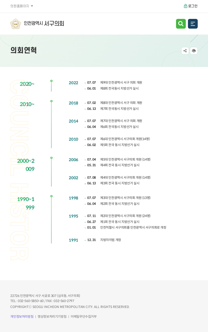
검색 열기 (181, 24)
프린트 (194, 51)
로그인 (193, 6)
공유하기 (185, 51)
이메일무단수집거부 (83, 316)
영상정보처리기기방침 (52, 316)
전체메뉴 (193, 24)
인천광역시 (44, 23)
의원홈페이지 (19, 6)
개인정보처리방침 (21, 316)
